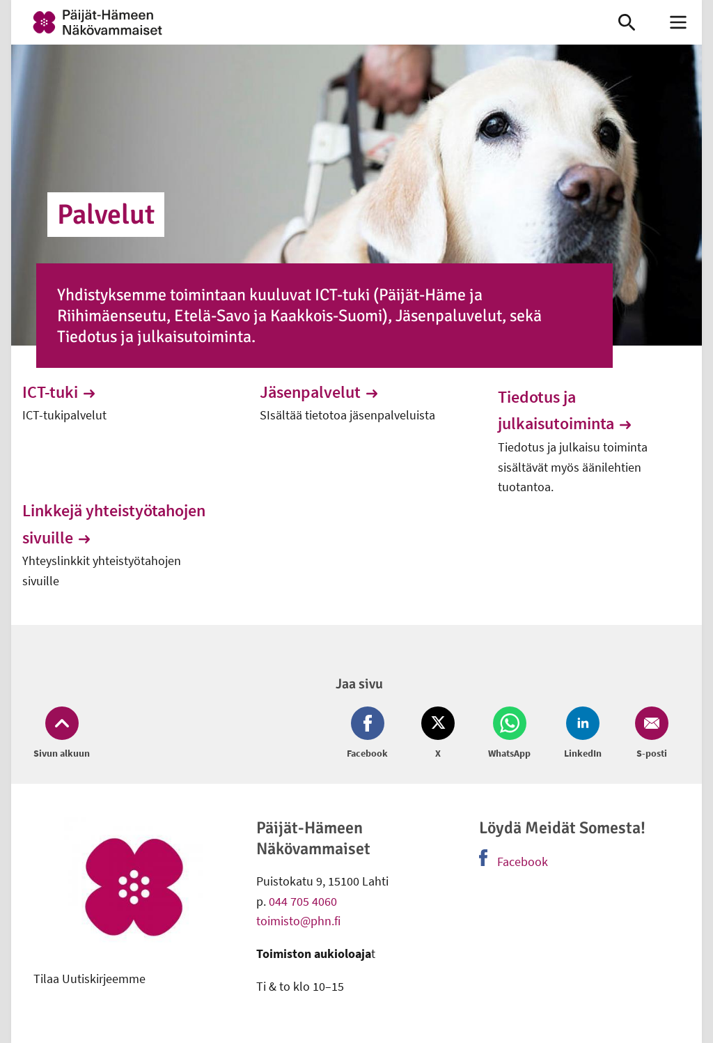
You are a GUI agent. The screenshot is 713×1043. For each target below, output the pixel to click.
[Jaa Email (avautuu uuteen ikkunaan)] (648, 733)
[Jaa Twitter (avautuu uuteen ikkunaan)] (438, 733)
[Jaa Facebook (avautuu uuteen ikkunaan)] (370, 733)
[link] (300, 22)
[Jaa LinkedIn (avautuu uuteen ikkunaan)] (582, 733)
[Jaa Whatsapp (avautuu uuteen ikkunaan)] (509, 733)
